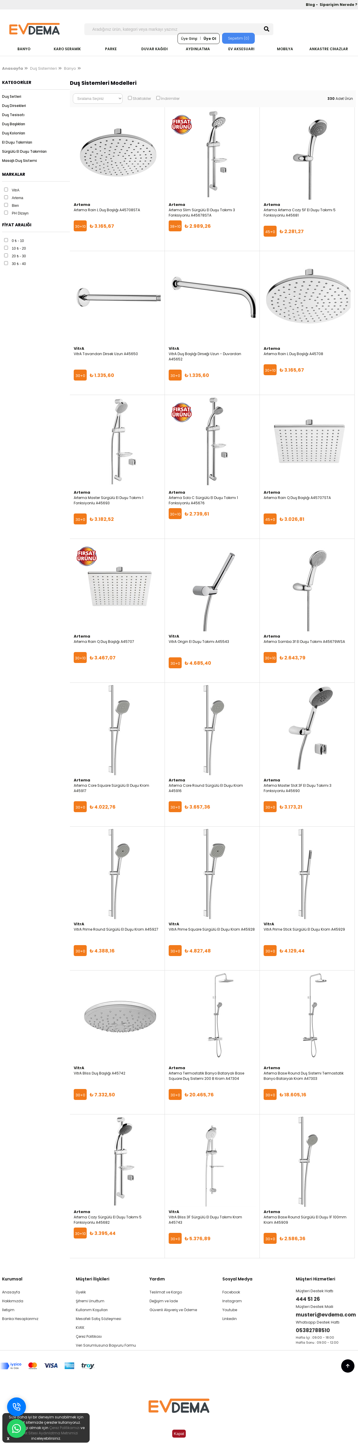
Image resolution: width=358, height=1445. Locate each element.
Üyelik (81, 1292)
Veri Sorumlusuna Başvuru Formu (106, 1345)
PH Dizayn (20, 213)
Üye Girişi (189, 38)
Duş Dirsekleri (14, 105)
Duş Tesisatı (13, 114)
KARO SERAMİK (67, 48)
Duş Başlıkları (13, 123)
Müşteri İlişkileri (92, 1279)
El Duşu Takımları (17, 142)
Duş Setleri (11, 96)
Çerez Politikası (89, 1336)
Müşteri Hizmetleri (315, 1279)
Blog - (312, 4)
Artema (17, 198)
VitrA (15, 190)
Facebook (231, 1292)
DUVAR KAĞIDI (154, 48)
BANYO (23, 48)
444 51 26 (308, 1299)
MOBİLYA (285, 48)
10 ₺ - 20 (19, 248)
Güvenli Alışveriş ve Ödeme (173, 1309)
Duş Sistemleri (43, 68)
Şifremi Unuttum (90, 1300)
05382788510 (313, 1330)
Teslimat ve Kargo (166, 1292)
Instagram (232, 1300)
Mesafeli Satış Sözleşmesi (98, 1318)
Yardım (157, 1279)
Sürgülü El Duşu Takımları (24, 151)
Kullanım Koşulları (92, 1309)
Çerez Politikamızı (64, 1427)
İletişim (8, 1309)
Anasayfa (11, 1292)
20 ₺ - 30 (19, 256)
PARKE (111, 48)
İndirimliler (170, 98)
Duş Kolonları (13, 133)
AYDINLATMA (198, 48)
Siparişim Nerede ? (338, 4)
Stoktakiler (142, 98)
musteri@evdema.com (326, 1314)
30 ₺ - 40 (19, 264)
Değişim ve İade (164, 1300)
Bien (15, 206)
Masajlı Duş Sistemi (19, 160)
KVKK (80, 1327)
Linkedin (229, 1318)
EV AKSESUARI (241, 48)
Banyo (70, 68)
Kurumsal (12, 1279)
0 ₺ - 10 (18, 241)
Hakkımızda (12, 1300)
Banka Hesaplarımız (20, 1318)
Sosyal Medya (237, 1279)
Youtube (229, 1309)
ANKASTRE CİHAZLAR (328, 48)
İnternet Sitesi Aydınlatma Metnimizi (46, 1433)
